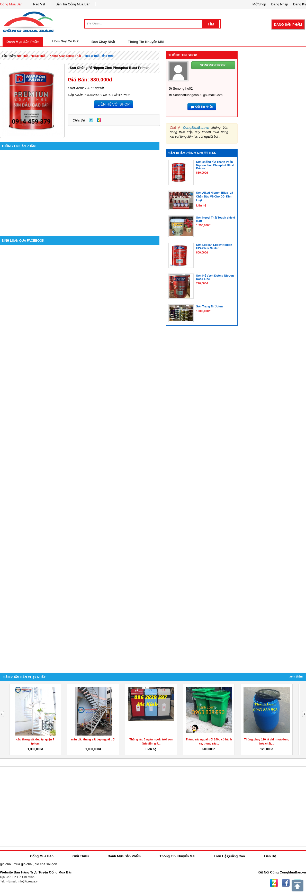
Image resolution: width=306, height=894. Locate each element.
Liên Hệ (270, 856)
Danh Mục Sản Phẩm (22, 42)
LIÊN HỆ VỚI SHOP (113, 104)
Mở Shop (259, 4)
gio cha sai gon (45, 864)
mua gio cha (23, 864)
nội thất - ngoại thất (31, 55)
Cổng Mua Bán (11, 4)
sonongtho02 (183, 88)
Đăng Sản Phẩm (288, 24)
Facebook (286, 883)
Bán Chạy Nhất (103, 42)
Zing (99, 120)
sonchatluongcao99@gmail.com (197, 95)
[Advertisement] (79, 190)
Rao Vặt (39, 4)
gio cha (5, 864)
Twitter (91, 120)
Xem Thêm (296, 676)
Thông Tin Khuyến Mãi (146, 42)
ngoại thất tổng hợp (99, 55)
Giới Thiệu (81, 856)
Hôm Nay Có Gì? (65, 41)
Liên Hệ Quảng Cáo (229, 856)
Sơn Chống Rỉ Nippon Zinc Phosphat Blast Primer (109, 68)
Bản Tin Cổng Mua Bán (73, 4)
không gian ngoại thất (65, 55)
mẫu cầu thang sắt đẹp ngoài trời (93, 739)
